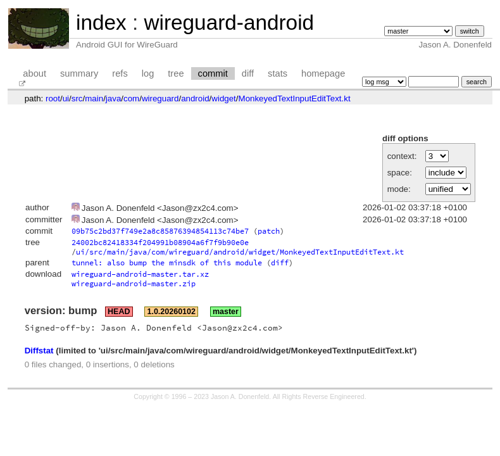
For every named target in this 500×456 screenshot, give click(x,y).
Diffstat (39, 350)
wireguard (160, 98)
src (77, 98)
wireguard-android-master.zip (134, 283)
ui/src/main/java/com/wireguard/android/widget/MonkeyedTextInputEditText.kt (240, 251)
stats (277, 73)
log (148, 73)
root (53, 98)
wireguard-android (229, 22)
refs (119, 73)
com (131, 98)
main (94, 98)
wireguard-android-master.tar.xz (140, 274)
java (113, 98)
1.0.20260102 (171, 311)
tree (176, 73)
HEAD (119, 311)
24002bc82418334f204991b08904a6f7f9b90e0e (160, 242)
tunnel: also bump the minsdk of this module (167, 262)
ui (66, 98)
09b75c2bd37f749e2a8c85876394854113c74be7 (160, 231)
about (34, 73)
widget (223, 98)
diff (248, 73)
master (226, 311)
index (101, 22)
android (195, 98)
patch (269, 231)
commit (213, 73)
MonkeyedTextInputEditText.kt (295, 98)
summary (79, 73)
